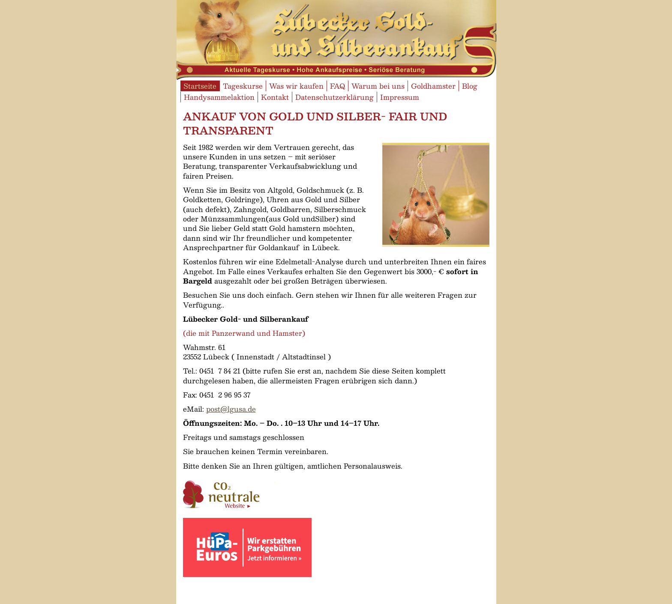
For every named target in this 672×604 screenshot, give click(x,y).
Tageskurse (243, 86)
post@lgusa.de (231, 409)
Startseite (199, 86)
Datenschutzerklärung (334, 97)
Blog (469, 86)
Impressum (399, 97)
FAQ (337, 86)
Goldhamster (433, 86)
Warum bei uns (378, 86)
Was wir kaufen (296, 86)
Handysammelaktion (219, 97)
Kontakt (275, 97)
